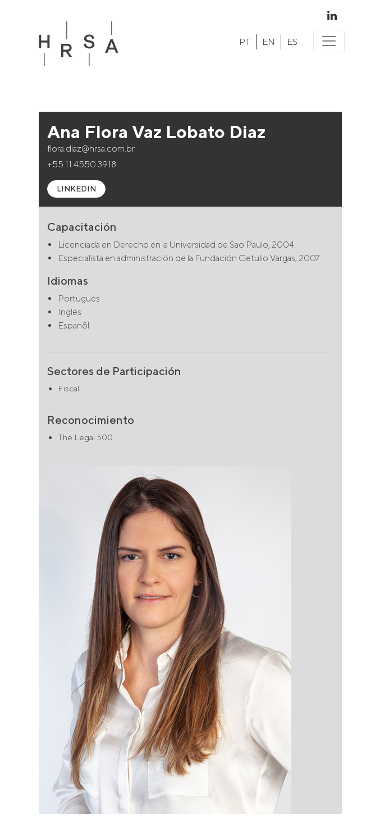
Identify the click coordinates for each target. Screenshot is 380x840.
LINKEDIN (76, 188)
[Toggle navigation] (329, 41)
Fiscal (68, 388)
